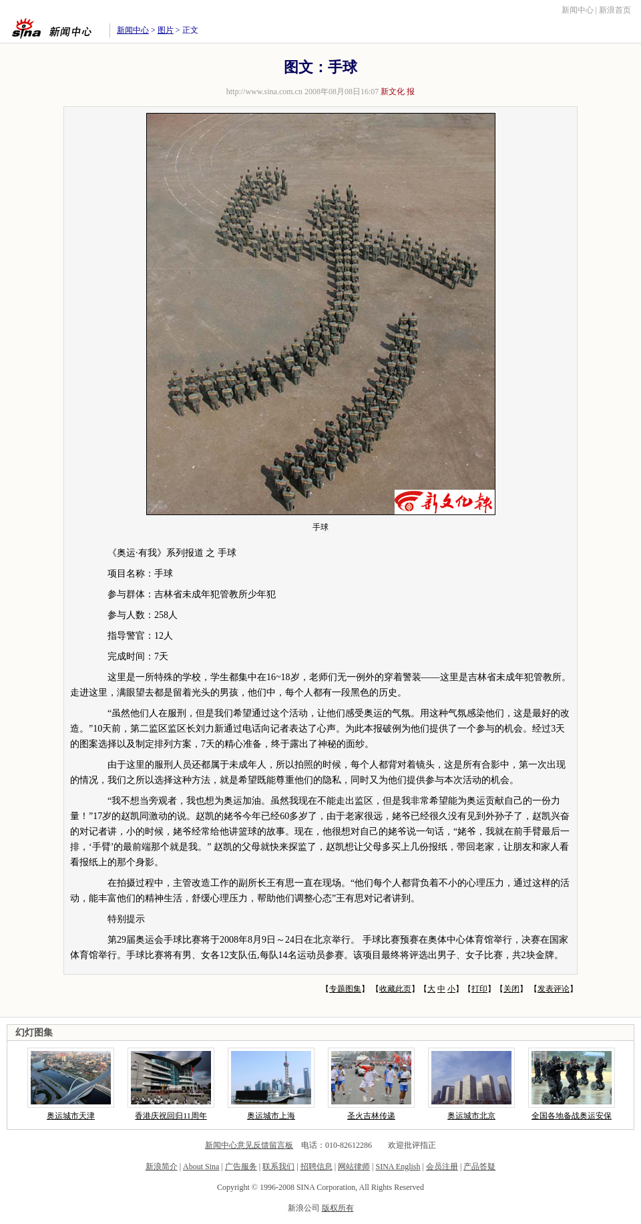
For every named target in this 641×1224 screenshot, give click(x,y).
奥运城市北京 (471, 1115)
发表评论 (554, 988)
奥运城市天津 (71, 1115)
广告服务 (241, 1166)
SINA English (397, 1166)
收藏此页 (395, 988)
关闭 (511, 988)
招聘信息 (316, 1166)
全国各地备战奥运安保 (571, 1115)
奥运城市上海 (271, 1115)
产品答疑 (479, 1166)
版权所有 (338, 1208)
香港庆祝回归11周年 (171, 1115)
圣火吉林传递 (371, 1115)
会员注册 (442, 1166)
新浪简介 (162, 1166)
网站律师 (354, 1166)
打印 (479, 988)
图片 (166, 30)
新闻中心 (578, 10)
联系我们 (278, 1166)
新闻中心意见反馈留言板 (249, 1145)
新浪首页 (615, 10)
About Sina (201, 1166)
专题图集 (345, 988)
